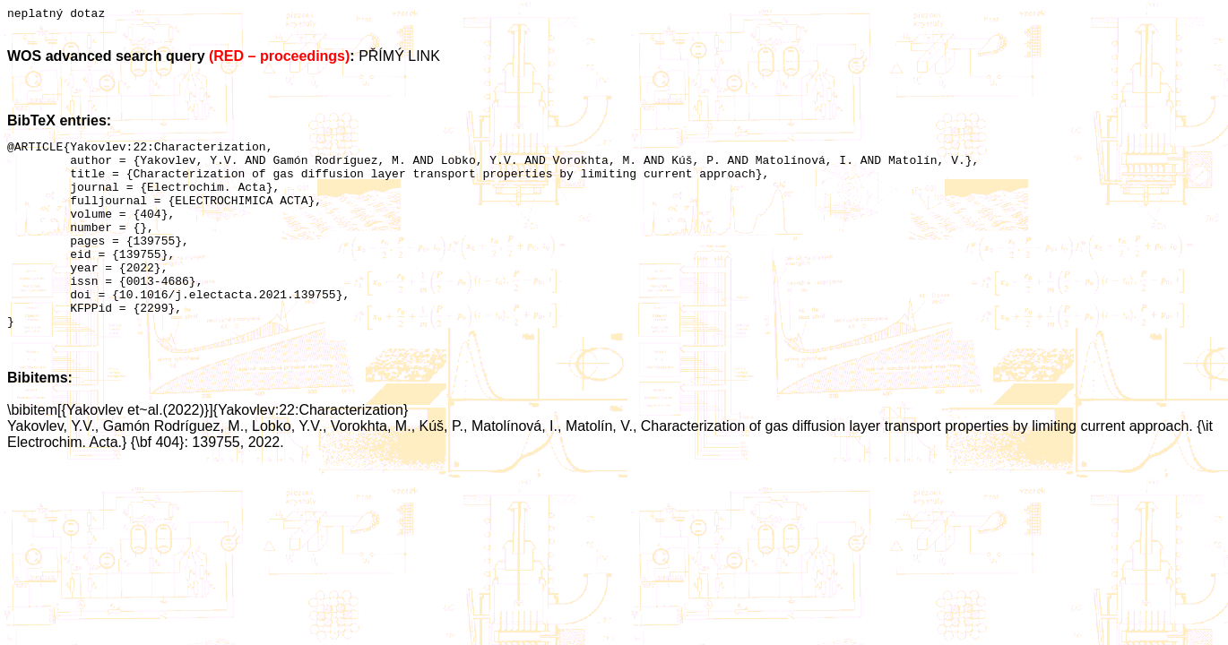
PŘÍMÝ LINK (399, 58)
